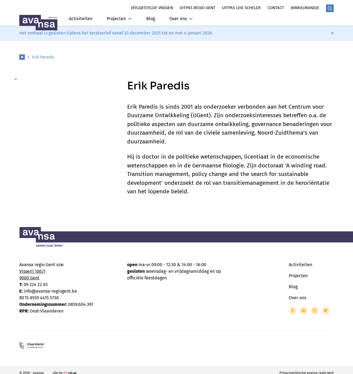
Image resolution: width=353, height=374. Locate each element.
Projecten (119, 18)
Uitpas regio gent (197, 7)
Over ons (181, 18)
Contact (276, 7)
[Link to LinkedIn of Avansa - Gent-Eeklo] (303, 310)
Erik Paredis (43, 57)
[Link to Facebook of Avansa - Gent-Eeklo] (292, 310)
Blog (150, 18)
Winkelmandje (305, 7)
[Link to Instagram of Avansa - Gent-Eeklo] (315, 310)
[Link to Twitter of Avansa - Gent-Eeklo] (326, 310)
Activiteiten (80, 18)
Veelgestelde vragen (152, 7)
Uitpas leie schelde (241, 7)
